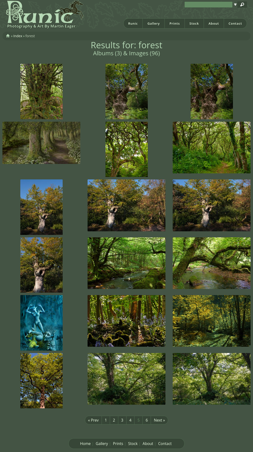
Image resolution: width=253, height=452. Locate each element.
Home (85, 443)
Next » (159, 420)
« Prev (93, 420)
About (213, 23)
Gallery (154, 23)
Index (17, 36)
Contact (235, 23)
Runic (133, 23)
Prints (175, 23)
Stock (194, 23)
